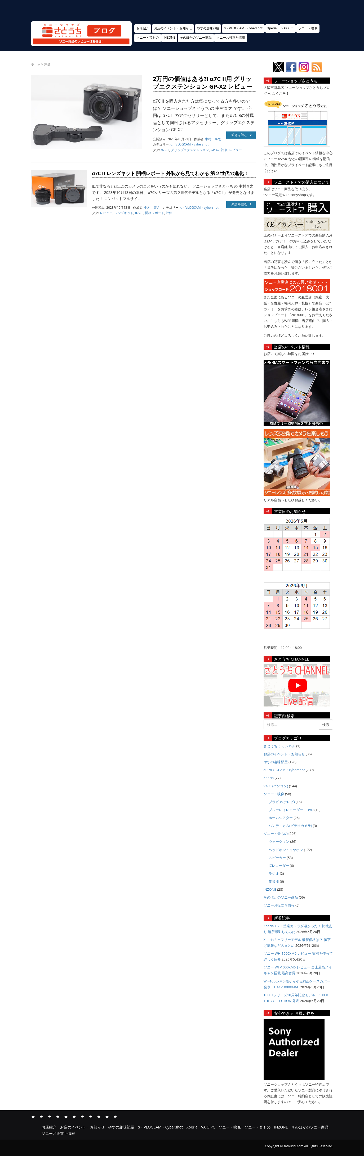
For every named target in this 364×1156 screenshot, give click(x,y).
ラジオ (274, 873)
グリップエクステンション (190, 150)
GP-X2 (215, 150)
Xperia (272, 28)
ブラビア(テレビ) (282, 801)
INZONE (169, 37)
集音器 (274, 881)
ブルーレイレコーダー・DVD (291, 809)
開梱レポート (154, 213)
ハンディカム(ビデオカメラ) (290, 825)
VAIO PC (287, 28)
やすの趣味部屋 (208, 28)
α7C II (165, 150)
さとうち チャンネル (279, 746)
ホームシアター (281, 817)
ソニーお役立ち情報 (230, 37)
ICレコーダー (279, 865)
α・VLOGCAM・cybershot (189, 144)
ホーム (36, 64)
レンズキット (124, 213)
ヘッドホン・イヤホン (286, 849)
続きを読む (242, 135)
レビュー (235, 150)
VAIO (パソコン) (276, 786)
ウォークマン (279, 841)
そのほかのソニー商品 (196, 37)
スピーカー (277, 857)
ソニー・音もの (147, 37)
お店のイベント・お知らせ (173, 28)
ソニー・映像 (307, 28)
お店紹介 (142, 28)
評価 (224, 150)
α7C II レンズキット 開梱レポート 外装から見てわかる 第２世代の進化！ (170, 173)
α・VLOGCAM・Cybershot (243, 28)
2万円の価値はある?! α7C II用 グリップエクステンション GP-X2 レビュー (202, 82)
